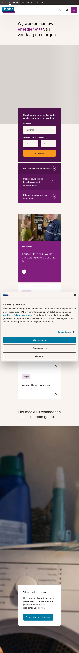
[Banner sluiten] (75, 295)
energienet (30, 29)
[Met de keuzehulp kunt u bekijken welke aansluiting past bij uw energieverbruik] (38, 257)
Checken (39, 153)
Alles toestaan (39, 340)
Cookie (7, 315)
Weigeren (39, 356)
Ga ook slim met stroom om (38, 617)
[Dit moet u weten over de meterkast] (54, 196)
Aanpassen (40, 348)
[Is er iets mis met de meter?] (54, 168)
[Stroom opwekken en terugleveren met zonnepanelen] (54, 182)
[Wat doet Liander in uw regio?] (36, 385)
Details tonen (64, 332)
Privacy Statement (23, 315)
